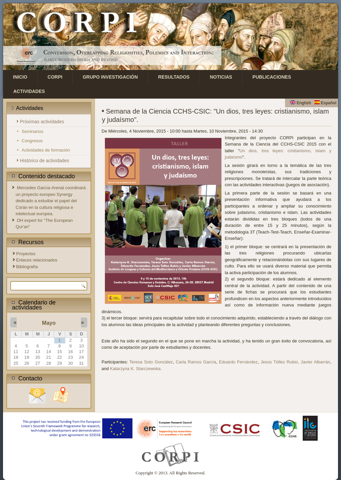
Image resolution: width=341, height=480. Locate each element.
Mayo (49, 323)
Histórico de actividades (44, 160)
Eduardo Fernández (238, 361)
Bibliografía (27, 266)
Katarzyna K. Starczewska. (136, 368)
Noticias (221, 77)
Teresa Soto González (151, 361)
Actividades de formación (46, 150)
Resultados (173, 77)
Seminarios (32, 131)
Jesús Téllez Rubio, (279, 361)
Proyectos (26, 253)
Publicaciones (271, 77)
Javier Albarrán (315, 361)
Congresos (32, 140)
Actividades (29, 91)
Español (325, 103)
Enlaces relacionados (37, 259)
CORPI (55, 77)
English (300, 103)
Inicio (20, 77)
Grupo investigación (110, 77)
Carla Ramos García (196, 361)
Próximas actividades (42, 121)
